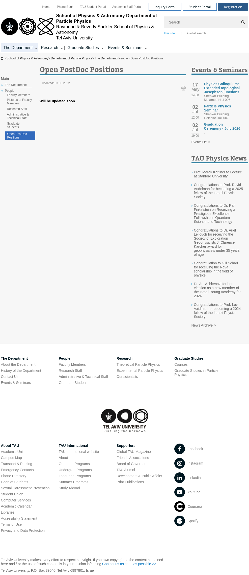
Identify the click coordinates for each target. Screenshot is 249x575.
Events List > (200, 142)
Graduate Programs (74, 464)
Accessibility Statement (19, 518)
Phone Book (65, 7)
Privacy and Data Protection (23, 530)
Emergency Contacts (17, 470)
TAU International (73, 446)
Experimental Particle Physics (140, 371)
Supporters (126, 446)
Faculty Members (72, 364)
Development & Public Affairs (139, 476)
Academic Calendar (16, 506)
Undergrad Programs (75, 470)
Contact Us (9, 377)
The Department (106, 58)
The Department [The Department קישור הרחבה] (18, 47)
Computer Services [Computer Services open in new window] (16, 500)
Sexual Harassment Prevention (25, 488)
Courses (180, 364)
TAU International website (79, 452)
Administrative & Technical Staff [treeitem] (18, 116)
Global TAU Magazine (134, 452)
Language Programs (75, 476)
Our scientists (127, 377)
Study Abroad (69, 488)
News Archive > (203, 325)
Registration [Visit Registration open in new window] (233, 7)
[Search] (206, 22)
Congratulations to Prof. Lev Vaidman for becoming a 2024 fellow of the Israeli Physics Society (217, 311)
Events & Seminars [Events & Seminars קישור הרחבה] (125, 47)
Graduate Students (74, 383)
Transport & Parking (16, 464)
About (63, 458)
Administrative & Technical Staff (83, 377)
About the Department (18, 364)
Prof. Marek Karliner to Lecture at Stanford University (218, 174)
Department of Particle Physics (2, 58)
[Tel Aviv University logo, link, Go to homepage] (80, 27)
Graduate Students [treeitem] (13, 125)
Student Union (12, 494)
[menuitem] (46, 6)
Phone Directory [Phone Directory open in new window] (13, 476)
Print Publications (130, 482)
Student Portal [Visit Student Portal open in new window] (200, 7)
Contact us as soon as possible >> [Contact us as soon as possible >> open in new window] (129, 564)
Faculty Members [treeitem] (18, 95)
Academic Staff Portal (126, 7)
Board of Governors (132, 464)
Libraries (8, 512)
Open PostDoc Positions (17, 135)
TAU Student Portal (93, 7)
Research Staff (70, 371)
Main (5, 79)
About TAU (10, 446)
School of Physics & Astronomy (27, 58)
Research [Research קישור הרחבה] (49, 47)
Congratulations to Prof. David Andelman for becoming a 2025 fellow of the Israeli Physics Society (218, 191)
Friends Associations (133, 458)
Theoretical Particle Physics (138, 364)
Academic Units (13, 452)
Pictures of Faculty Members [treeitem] (19, 101)
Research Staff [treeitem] (17, 109)
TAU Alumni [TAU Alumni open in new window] (126, 470)
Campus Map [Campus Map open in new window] (11, 458)
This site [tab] (169, 33)
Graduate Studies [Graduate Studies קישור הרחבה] (83, 47)
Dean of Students (14, 482)
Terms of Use (11, 524)
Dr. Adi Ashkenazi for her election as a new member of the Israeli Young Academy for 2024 (217, 290)
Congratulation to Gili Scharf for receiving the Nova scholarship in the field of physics (216, 269)
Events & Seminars (16, 383)
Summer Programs (73, 482)
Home (46, 7)
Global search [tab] (196, 33)
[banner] (124, 26)
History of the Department (21, 371)
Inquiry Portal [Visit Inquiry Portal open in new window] (165, 7)
